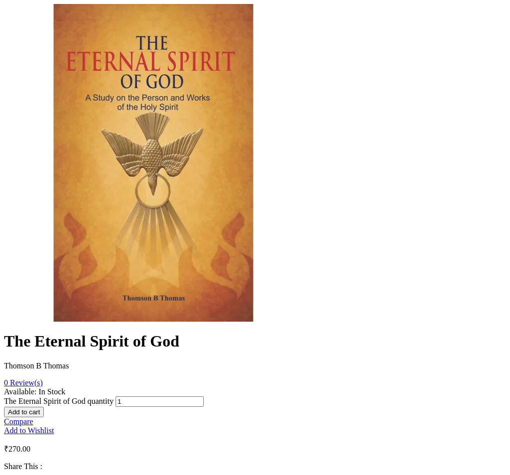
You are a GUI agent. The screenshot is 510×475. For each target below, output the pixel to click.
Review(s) (23, 382)
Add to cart (24, 412)
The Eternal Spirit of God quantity (59, 401)
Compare (18, 421)
